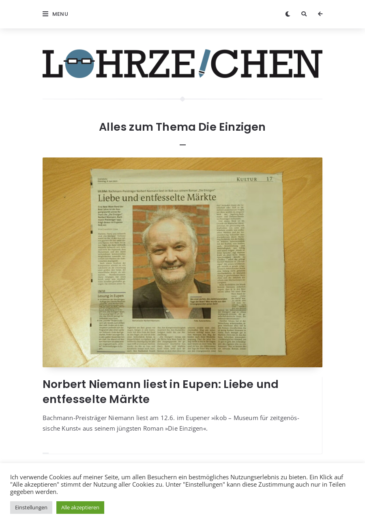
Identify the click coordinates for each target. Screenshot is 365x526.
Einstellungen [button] (31, 507)
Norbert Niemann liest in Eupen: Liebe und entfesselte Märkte (161, 391)
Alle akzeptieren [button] (80, 507)
